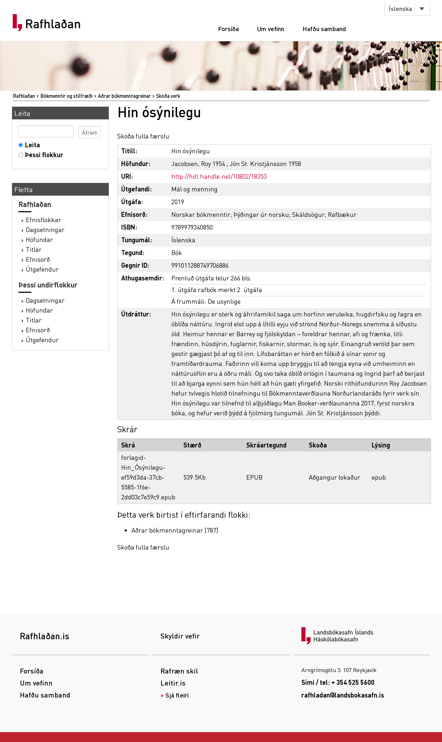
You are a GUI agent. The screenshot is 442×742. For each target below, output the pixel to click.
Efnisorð (38, 259)
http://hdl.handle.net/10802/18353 (219, 176)
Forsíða (228, 28)
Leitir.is (172, 682)
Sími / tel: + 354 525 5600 (338, 682)
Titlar (34, 249)
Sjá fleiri (177, 695)
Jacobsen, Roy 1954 (198, 163)
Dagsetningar (45, 229)
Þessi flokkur (42, 154)
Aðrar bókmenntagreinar (124, 96)
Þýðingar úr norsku (261, 214)
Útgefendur (42, 269)
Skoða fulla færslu (143, 136)
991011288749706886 (200, 265)
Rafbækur (342, 214)
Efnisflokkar (43, 219)
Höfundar (39, 239)
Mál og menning (194, 189)
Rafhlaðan (53, 23)
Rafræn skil (179, 670)
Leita (31, 145)
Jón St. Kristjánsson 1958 (265, 163)
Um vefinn (270, 28)
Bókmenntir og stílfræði (66, 96)
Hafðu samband (324, 28)
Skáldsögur (308, 214)
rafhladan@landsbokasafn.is (342, 695)
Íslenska (400, 8)
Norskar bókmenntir (200, 214)
